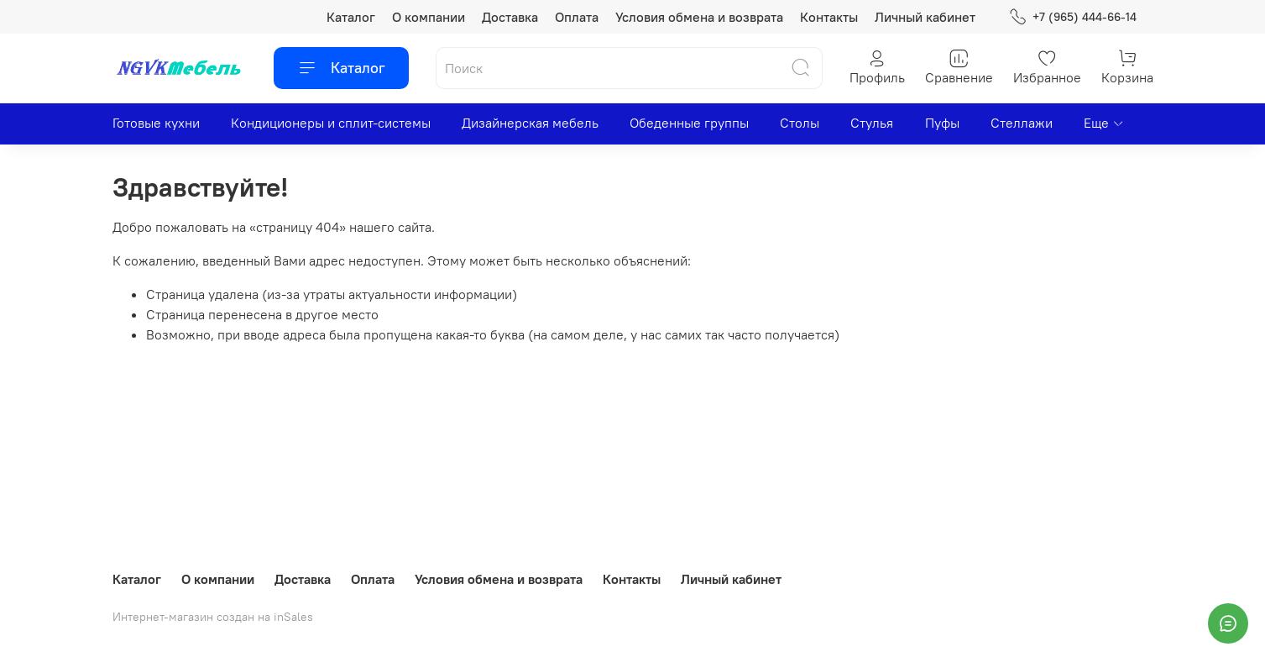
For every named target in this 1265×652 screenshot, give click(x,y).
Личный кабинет (925, 16)
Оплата (577, 16)
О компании (428, 16)
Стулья (871, 122)
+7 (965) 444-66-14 (1072, 17)
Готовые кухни (156, 122)
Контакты (829, 16)
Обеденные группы (689, 122)
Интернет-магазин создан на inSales (212, 616)
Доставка (510, 16)
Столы (799, 122)
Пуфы (942, 122)
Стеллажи (1022, 122)
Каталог (351, 16)
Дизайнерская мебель (530, 122)
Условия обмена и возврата (699, 16)
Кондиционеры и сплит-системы (331, 122)
